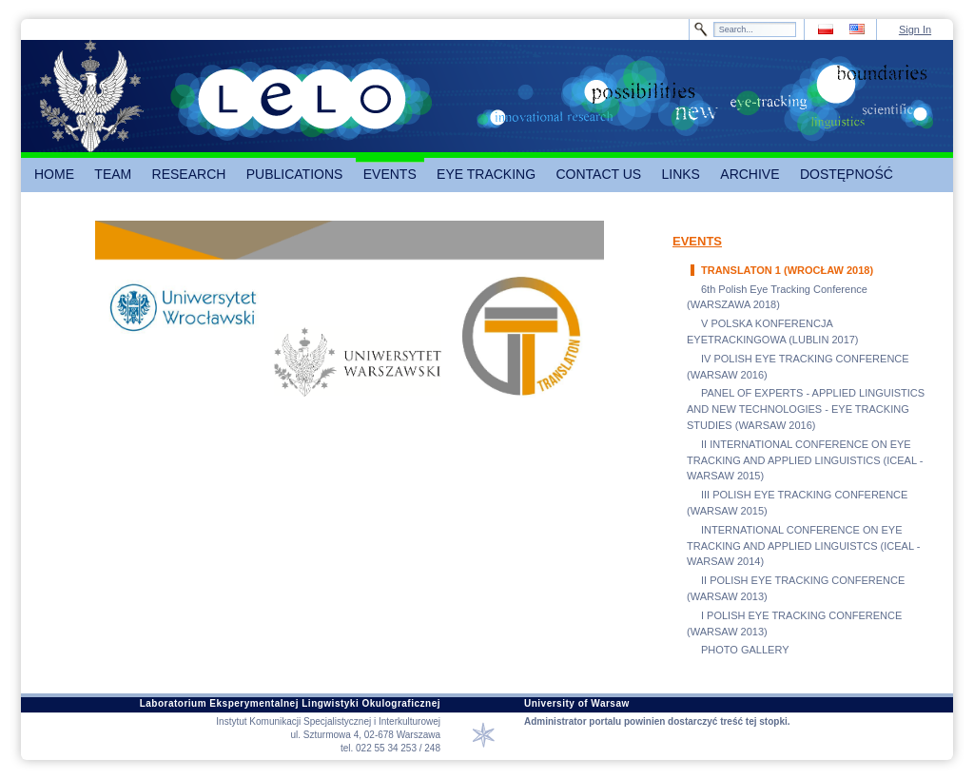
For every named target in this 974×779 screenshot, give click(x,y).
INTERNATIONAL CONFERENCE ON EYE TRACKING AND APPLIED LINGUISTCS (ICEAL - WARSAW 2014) (803, 546)
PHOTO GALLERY (745, 649)
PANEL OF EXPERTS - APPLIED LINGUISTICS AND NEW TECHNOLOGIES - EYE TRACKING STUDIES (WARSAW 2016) (806, 409)
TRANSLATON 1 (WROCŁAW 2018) (787, 270)
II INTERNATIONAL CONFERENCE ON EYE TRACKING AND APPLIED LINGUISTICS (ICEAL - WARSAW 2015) (805, 460)
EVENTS (697, 241)
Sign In (915, 29)
